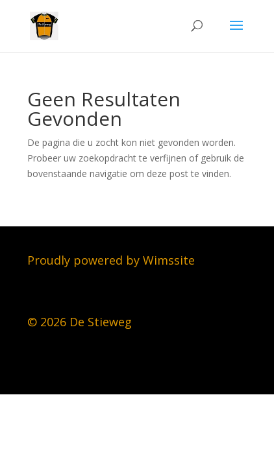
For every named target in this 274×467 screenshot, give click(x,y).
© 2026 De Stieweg (79, 321)
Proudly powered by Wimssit (107, 260)
